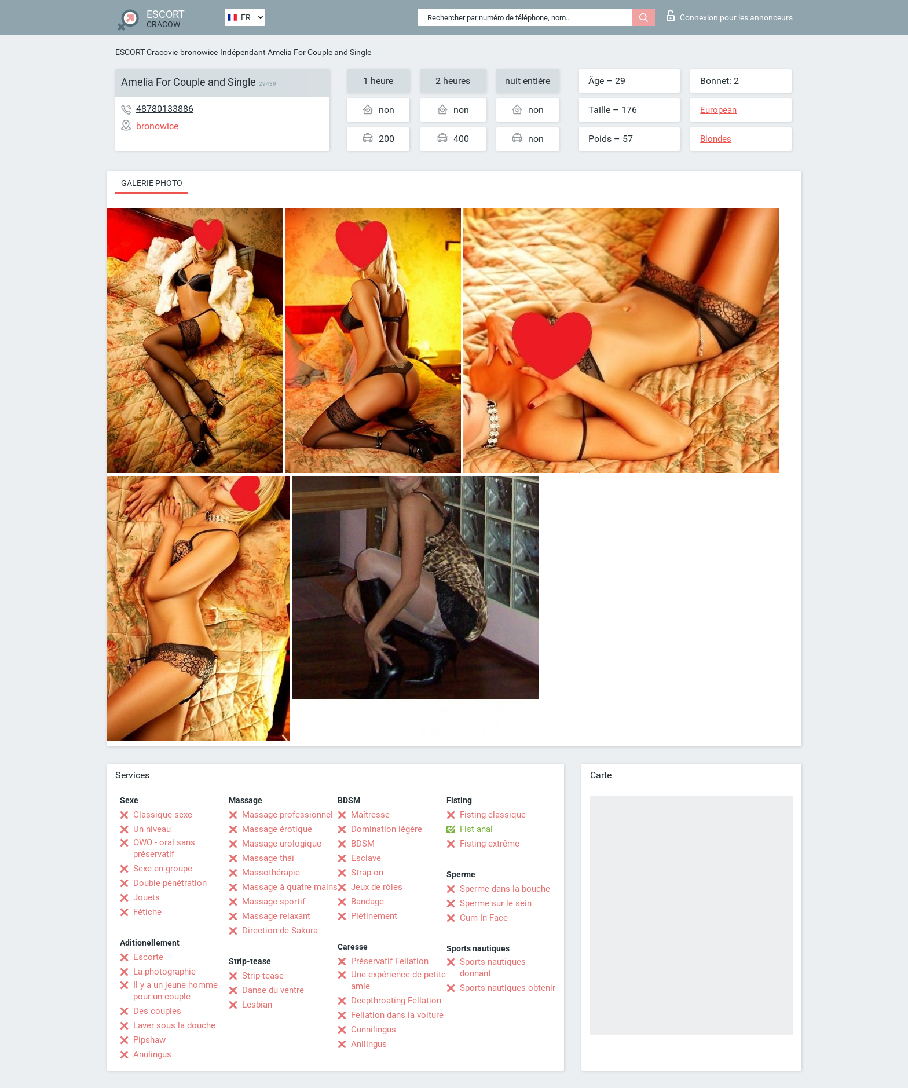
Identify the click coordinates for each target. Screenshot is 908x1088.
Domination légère (386, 829)
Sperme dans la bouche (505, 889)
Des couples (157, 1011)
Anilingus (369, 1044)
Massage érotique (277, 829)
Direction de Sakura (280, 930)
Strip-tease (263, 975)
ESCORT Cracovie (146, 52)
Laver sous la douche (174, 1025)
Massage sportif (273, 901)
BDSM (363, 843)
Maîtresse (370, 814)
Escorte (148, 957)
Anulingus (152, 1054)
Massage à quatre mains (290, 887)
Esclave (366, 858)
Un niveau (152, 829)
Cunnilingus (373, 1029)
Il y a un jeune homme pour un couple (175, 991)
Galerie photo (151, 183)
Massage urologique (281, 843)
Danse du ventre (273, 990)
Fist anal (476, 829)
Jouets (146, 897)
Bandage (367, 901)
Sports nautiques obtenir (507, 988)
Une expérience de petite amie (398, 980)
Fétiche (147, 912)
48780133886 (164, 108)
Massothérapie (271, 872)
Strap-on (367, 872)
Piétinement (374, 916)
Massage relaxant (276, 916)
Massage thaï (268, 858)
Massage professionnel (287, 814)
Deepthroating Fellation (396, 1000)
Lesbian (257, 1004)
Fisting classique (493, 814)
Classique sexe (162, 814)
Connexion (730, 15)
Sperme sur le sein (496, 903)
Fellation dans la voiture (397, 1015)
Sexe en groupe (162, 868)
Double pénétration (170, 883)
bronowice (199, 52)
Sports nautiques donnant (493, 968)
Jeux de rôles (376, 887)
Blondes (715, 139)
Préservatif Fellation (390, 961)
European (718, 110)
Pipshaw (149, 1040)
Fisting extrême (489, 843)
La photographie (164, 971)
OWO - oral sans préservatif (164, 848)
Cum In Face (484, 918)
